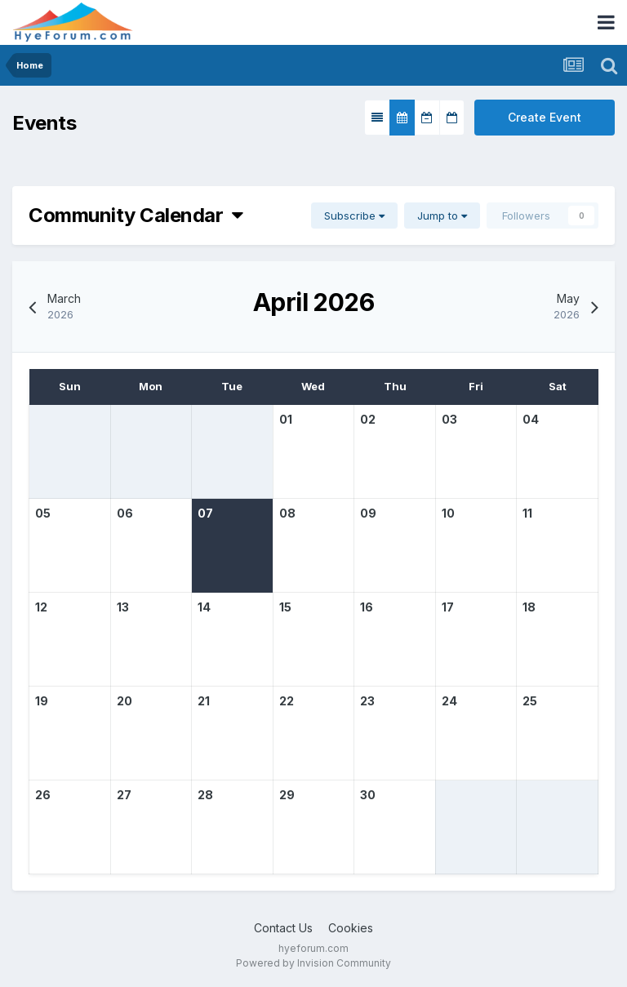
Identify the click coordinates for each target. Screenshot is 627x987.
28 (205, 795)
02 (368, 419)
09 (368, 513)
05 (43, 513)
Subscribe (354, 215)
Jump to (442, 215)
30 (368, 795)
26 (43, 795)
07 (205, 513)
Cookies (350, 928)
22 (286, 701)
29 (287, 795)
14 (204, 607)
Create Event (544, 117)
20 (124, 701)
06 (125, 513)
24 (449, 701)
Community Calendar (136, 215)
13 (123, 607)
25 (529, 701)
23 (367, 701)
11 (527, 513)
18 (529, 607)
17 (448, 607)
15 (285, 607)
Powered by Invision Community (313, 963)
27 (124, 795)
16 (366, 607)
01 (285, 419)
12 (41, 607)
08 (287, 513)
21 (204, 701)
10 (448, 513)
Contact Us (283, 928)
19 (41, 701)
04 (530, 419)
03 (449, 419)
